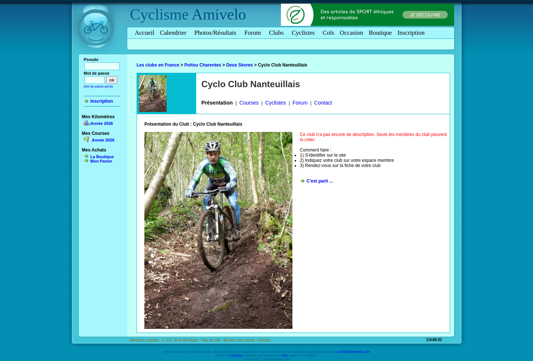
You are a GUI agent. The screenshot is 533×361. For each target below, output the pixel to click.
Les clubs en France (158, 65)
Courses (249, 103)
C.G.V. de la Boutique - (181, 340)
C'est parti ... (319, 181)
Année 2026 (101, 123)
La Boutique (102, 156)
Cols (328, 32)
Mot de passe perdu (98, 86)
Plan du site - (212, 340)
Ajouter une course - (241, 340)
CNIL (284, 355)
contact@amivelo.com (353, 352)
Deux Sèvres (239, 65)
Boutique (380, 32)
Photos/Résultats (216, 32)
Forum (254, 32)
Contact (323, 103)
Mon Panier (101, 161)
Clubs (277, 32)
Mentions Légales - (146, 340)
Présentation (217, 103)
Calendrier (174, 32)
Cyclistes (304, 32)
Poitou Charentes (202, 65)
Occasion (351, 32)
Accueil (144, 32)
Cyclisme (159, 14)
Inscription (411, 32)
